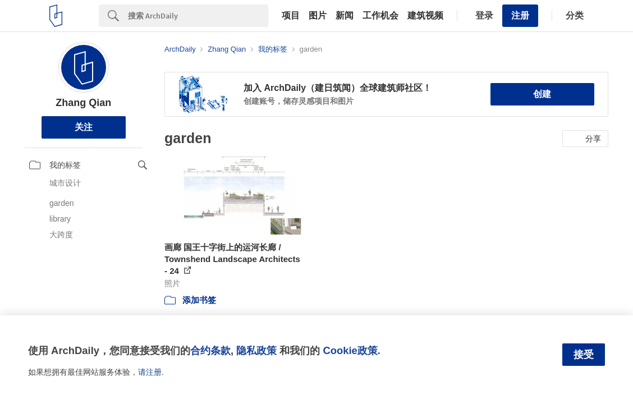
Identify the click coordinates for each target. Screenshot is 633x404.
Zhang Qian (83, 102)
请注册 (150, 372)
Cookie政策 (350, 350)
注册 (520, 15)
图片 (318, 15)
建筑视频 (425, 15)
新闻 (345, 15)
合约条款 (210, 350)
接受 (584, 354)
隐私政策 (256, 350)
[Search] (198, 15)
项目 (291, 15)
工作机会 (380, 15)
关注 (84, 127)
